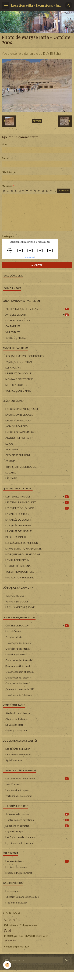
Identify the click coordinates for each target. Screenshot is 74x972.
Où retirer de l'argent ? (17, 648)
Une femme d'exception (18, 754)
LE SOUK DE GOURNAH (18, 565)
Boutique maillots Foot (17, 665)
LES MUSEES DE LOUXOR (37, 508)
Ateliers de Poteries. (16, 718)
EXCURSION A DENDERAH (20, 432)
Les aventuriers (37, 861)
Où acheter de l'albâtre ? (18, 694)
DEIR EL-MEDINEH (15, 537)
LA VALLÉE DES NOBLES (19, 531)
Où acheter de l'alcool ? (18, 677)
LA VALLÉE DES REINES (18, 525)
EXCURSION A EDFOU (18, 420)
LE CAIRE (10, 472)
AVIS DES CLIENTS (37, 314)
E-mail (5, 158)
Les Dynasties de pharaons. (20, 837)
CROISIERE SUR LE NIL (18, 455)
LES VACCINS (13, 367)
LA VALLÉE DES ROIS (17, 513)
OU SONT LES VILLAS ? (18, 320)
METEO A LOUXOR (16, 384)
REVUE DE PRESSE (15, 337)
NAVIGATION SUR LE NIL (19, 577)
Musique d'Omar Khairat (18, 872)
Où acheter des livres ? (17, 683)
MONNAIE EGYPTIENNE (19, 379)
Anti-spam (8, 236)
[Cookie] (7, 965)
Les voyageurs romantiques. (37, 778)
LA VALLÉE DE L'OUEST (18, 519)
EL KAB (9, 443)
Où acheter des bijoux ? (18, 642)
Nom (4, 144)
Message (7, 185)
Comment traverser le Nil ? (19, 689)
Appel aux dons (13, 760)
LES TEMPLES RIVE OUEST (37, 502)
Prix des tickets (13, 637)
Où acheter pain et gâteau (19, 671)
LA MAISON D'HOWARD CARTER (24, 548)
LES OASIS (11, 478)
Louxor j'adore (13, 890)
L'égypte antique (14, 831)
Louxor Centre (13, 631)
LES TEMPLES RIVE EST (37, 496)
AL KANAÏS (11, 449)
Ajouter (37, 265)
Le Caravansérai (14, 724)
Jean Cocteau (12, 784)
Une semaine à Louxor (17, 790)
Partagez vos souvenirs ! (18, 795)
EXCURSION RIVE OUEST (20, 414)
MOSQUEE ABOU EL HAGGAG (22, 554)
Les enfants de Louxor (17, 748)
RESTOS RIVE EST (15, 595)
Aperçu (63, 190)
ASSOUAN (11, 460)
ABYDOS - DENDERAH (18, 437)
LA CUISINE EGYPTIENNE (20, 607)
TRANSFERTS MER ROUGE (20, 466)
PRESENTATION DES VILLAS (37, 308)
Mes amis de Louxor (16, 902)
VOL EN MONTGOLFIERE (19, 571)
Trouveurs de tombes (37, 814)
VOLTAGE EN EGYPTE (18, 390)
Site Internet (9, 171)
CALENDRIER (12, 326)
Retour (37, 121)
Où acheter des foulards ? (19, 660)
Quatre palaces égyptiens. (37, 819)
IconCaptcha (29, 257)
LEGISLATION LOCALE (18, 373)
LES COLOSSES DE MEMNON (21, 542)
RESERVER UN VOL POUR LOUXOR (25, 355)
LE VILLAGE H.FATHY (17, 560)
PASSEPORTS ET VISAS (19, 361)
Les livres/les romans (16, 866)
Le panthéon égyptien (37, 825)
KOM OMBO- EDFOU (17, 426)
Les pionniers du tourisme (19, 842)
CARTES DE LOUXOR (37, 625)
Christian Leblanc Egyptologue (22, 896)
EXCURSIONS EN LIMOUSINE (22, 408)
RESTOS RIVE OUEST (17, 601)
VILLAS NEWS (13, 331)
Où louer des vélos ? (16, 654)
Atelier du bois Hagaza (17, 713)
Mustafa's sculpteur (16, 730)
